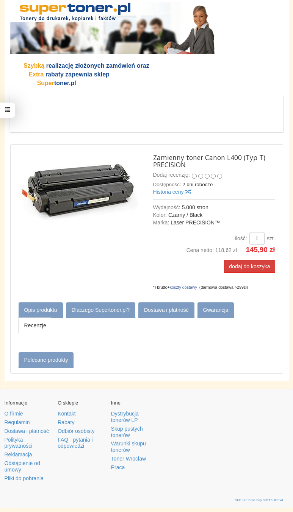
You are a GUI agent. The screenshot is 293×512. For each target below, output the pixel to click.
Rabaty (66, 422)
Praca (118, 467)
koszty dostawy (183, 287)
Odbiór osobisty (76, 431)
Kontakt (66, 414)
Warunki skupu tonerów (128, 446)
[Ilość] (257, 238)
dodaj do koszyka (249, 266)
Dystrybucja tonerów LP (125, 417)
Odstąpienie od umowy (22, 466)
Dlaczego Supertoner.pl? (101, 310)
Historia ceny (172, 192)
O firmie (14, 414)
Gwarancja (216, 310)
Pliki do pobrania (24, 478)
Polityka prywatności (19, 443)
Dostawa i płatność (166, 310)
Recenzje (35, 325)
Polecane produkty (46, 360)
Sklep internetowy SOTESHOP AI (259, 500)
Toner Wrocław (128, 459)
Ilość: (241, 238)
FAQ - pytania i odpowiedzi (75, 443)
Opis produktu (40, 310)
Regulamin (17, 422)
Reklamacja (18, 454)
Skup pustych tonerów (127, 432)
